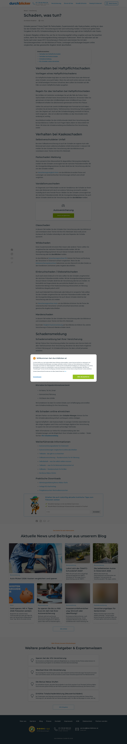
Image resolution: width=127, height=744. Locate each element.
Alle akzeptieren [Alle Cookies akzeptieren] (83, 377)
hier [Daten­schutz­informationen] (65, 371)
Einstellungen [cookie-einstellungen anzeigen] (37, 377)
